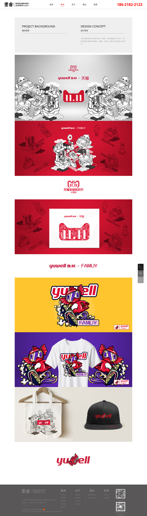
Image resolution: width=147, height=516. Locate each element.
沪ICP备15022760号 (28, 509)
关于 (73, 4)
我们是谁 (78, 495)
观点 (84, 4)
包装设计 (63, 504)
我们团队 (78, 498)
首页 (51, 4)
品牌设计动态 (92, 498)
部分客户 (78, 504)
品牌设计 (63, 501)
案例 (62, 4)
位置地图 (106, 498)
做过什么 (78, 501)
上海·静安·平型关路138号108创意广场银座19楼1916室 (38, 500)
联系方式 (106, 495)
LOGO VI (63, 495)
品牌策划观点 (92, 495)
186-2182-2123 (129, 4)
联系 (95, 4)
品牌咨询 (63, 498)
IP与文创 (63, 507)
